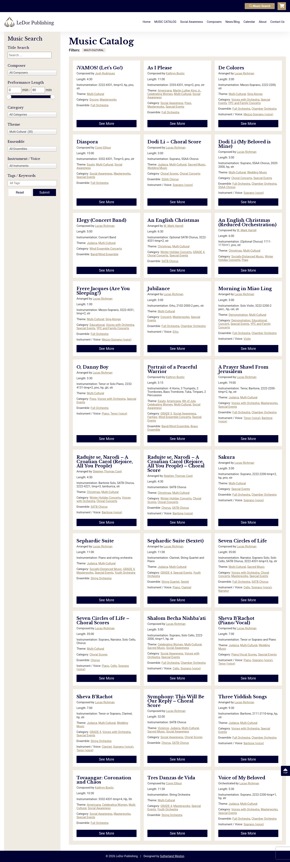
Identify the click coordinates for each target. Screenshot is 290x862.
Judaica (163, 164)
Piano (105, 413)
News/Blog (232, 22)
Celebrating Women (160, 94)
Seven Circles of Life (242, 541)
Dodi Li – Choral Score (174, 142)
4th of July (189, 401)
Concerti (166, 317)
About (262, 22)
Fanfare (152, 417)
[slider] (8, 96)
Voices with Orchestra (245, 99)
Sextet (185, 582)
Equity (90, 164)
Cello (247, 587)
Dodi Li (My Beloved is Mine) (244, 144)
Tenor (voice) (118, 413)
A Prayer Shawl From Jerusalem (243, 369)
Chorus (166, 508)
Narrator (223, 591)
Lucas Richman (244, 73)
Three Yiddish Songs (242, 696)
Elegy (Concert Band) (101, 220)
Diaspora (87, 142)
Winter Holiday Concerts (176, 252)
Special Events (175, 106)
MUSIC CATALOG (165, 22)
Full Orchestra (100, 105)
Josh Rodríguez (105, 73)
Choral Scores (169, 173)
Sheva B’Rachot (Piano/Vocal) (236, 620)
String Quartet (170, 582)
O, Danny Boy (92, 367)
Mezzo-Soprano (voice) (258, 114)
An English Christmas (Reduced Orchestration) (247, 222)
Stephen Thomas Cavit (107, 471)
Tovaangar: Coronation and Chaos (104, 780)
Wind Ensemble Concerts (106, 248)
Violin (247, 339)
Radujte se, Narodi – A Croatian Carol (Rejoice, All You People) (105, 461)
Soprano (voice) (183, 185)
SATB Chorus (170, 261)
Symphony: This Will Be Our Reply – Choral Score (175, 701)
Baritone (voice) (112, 512)
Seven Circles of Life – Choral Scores (103, 620)
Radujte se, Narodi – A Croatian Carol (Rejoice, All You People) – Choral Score (176, 463)
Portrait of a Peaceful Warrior (172, 369)
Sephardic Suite (95, 541)
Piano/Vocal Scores (244, 654)
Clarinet (186, 587)
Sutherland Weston (172, 856)
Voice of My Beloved (241, 778)
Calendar (249, 22)
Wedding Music (157, 168)
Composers (214, 22)
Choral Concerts (190, 173)
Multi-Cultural (95, 94)
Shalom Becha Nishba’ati (176, 618)
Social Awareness (191, 22)
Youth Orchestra (125, 572)
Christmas (164, 246)
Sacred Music (196, 164)
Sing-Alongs (255, 94)
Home (147, 22)
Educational (97, 325)
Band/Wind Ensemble (104, 254)
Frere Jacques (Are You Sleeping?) (103, 291)
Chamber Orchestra (264, 108)
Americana (165, 90)
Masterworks (108, 99)
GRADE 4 (198, 252)
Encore (94, 99)
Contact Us (277, 22)
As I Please (159, 68)
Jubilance (158, 288)
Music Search (259, 6)
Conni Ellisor (103, 147)
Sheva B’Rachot (95, 696)
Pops (187, 103)
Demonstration (238, 315)
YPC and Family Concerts (244, 103)
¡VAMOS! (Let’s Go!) (100, 68)
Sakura (226, 457)
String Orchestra (101, 578)
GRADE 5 (166, 413)
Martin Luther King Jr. (187, 90)
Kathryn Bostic (175, 73)
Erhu (176, 332)
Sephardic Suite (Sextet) (175, 541)
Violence (163, 728)
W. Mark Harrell (173, 226)
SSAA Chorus (170, 179)
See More (106, 123)
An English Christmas (173, 220)
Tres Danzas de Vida (171, 778)
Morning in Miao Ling (245, 288)
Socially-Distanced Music (247, 256)
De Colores (231, 68)
